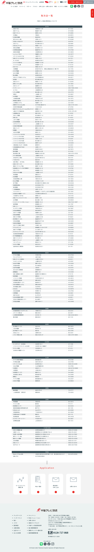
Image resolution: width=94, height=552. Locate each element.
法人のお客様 (17, 533)
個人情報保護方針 (33, 528)
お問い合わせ (32, 520)
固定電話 (16, 525)
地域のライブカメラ (34, 523)
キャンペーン (32, 515)
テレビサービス (18, 515)
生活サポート (17, 530)
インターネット (18, 518)
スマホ (15, 523)
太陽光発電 (17, 528)
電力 (15, 520)
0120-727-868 (60, 532)
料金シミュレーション (34, 518)
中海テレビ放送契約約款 (35, 525)
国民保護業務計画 (33, 533)
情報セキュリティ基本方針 (36, 530)
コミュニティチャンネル (30, 2)
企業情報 (41, 2)
